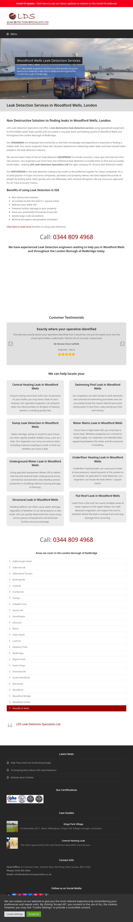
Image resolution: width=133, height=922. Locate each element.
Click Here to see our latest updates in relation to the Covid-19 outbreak (76, 3)
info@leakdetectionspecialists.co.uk (32, 874)
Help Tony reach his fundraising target (31, 762)
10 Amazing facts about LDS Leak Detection (33, 770)
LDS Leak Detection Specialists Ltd (38, 724)
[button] (12, 34)
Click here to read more (19, 226)
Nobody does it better (22, 777)
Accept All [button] (34, 914)
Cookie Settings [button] (14, 914)
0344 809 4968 (73, 237)
